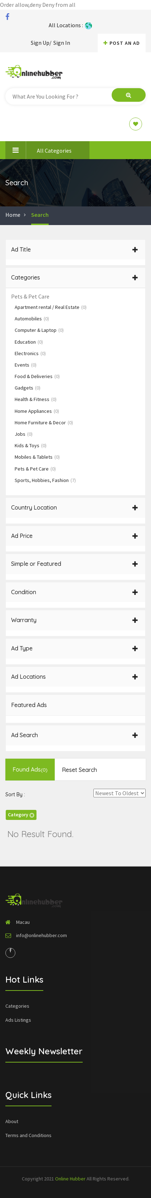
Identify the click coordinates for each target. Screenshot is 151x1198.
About (11, 1121)
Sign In (61, 42)
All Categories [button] (38, 150)
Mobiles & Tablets (37, 457)
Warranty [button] (74, 620)
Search (40, 214)
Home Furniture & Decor (44, 422)
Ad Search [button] (74, 735)
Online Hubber (70, 1178)
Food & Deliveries (37, 376)
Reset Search (79, 769)
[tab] (75, 250)
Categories (17, 1006)
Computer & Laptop (39, 330)
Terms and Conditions (28, 1135)
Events (25, 365)
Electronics (30, 353)
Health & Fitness (36, 399)
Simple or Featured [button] (74, 563)
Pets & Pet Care (35, 469)
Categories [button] (74, 277)
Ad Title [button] (74, 249)
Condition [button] (74, 592)
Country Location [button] (74, 507)
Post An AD (121, 43)
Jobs (24, 434)
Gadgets (27, 388)
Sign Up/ (41, 42)
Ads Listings (18, 1020)
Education (29, 342)
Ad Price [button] (74, 535)
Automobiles (32, 318)
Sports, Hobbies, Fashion (45, 480)
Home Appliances (37, 411)
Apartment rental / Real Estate (51, 307)
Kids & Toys (31, 445)
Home (12, 214)
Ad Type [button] (74, 648)
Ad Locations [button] (74, 676)
